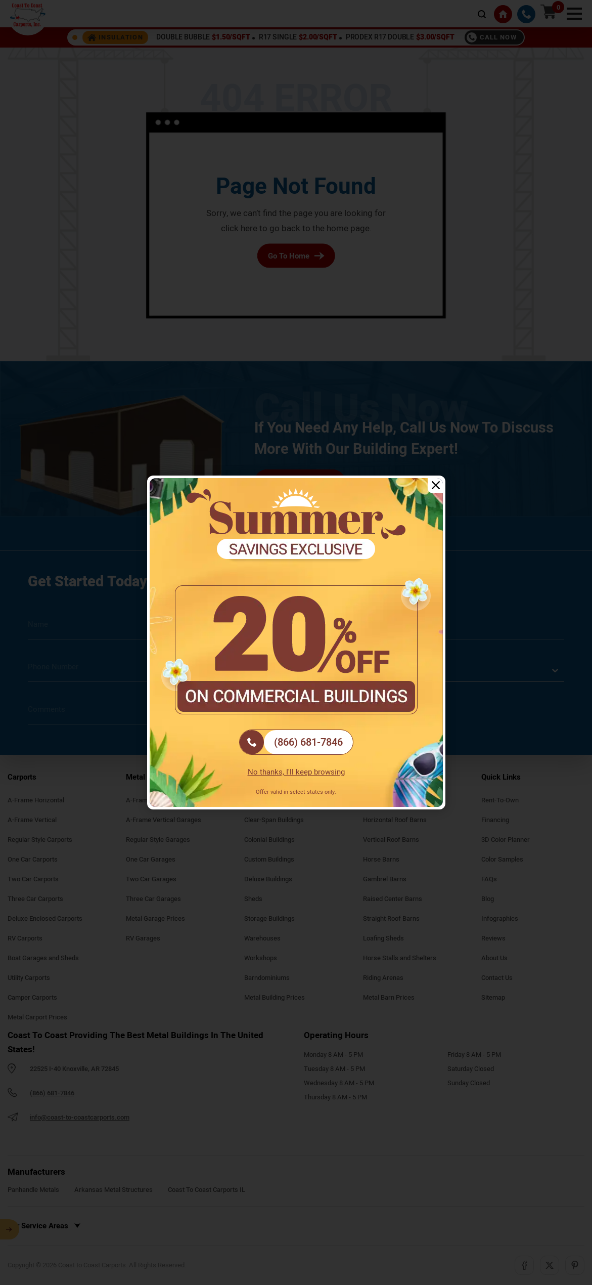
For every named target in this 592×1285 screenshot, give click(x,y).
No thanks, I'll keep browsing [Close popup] (296, 772)
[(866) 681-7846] (296, 742)
